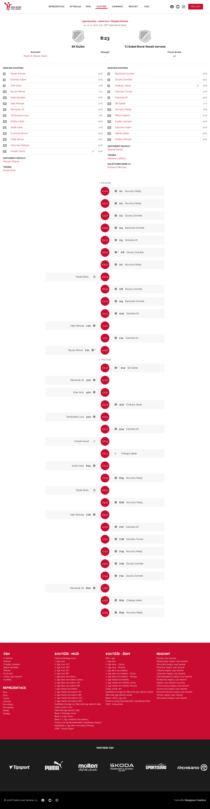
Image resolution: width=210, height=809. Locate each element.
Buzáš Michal (17, 91)
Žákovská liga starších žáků (67, 710)
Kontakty (8, 679)
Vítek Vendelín (17, 97)
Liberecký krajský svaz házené (171, 673)
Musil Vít (28, 56)
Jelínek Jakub (122, 133)
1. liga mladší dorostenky (117, 679)
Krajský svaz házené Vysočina (171, 683)
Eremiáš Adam (18, 79)
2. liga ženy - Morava (115, 667)
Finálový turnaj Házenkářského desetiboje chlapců (78, 722)
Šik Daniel (120, 103)
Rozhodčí (8, 673)
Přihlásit (196, 6)
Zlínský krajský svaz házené (170, 695)
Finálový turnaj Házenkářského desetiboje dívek (128, 701)
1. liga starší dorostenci (65, 676)
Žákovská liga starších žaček (119, 695)
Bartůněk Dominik (124, 73)
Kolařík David (17, 151)
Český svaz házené (13, 676)
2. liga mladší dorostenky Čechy (121, 683)
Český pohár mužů (63, 707)
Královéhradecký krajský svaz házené (174, 676)
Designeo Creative (195, 800)
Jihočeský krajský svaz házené (171, 664)
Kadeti (6, 710)
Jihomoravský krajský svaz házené (173, 686)
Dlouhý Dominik (123, 79)
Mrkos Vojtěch (122, 115)
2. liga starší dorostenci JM (67, 683)
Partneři (7, 670)
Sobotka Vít (121, 97)
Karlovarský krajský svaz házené (172, 698)
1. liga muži (60, 661)
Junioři (6, 698)
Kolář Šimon (17, 139)
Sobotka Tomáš (123, 91)
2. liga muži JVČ (62, 664)
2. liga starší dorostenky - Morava (121, 676)
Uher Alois (15, 85)
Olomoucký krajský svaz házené (172, 689)
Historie (7, 661)
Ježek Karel (16, 127)
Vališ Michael (17, 103)
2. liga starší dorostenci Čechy (69, 679)
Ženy (5, 695)
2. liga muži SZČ (62, 667)
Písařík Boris (9, 170)
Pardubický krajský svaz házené (171, 679)
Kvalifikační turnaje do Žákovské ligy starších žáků (78, 704)
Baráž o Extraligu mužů (65, 713)
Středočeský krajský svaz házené (172, 661)
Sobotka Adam (123, 127)
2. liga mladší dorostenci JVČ (68, 698)
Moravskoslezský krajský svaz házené (174, 692)
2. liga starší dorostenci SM (67, 686)
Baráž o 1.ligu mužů (64, 716)
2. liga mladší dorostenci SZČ (68, 701)
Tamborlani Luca (19, 115)
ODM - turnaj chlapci (64, 728)
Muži (5, 692)
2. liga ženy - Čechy (115, 664)
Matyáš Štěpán (11, 161)
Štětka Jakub (17, 121)
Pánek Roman (18, 73)
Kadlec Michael (123, 139)
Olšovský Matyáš (19, 145)
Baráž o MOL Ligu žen (116, 698)
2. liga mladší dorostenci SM (68, 695)
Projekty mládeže (12, 664)
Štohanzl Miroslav (117, 167)
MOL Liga (110, 658)
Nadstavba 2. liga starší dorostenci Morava (74, 725)
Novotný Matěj (123, 109)
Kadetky (6, 713)
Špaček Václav (115, 149)
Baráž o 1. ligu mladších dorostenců (71, 719)
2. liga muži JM (62, 670)
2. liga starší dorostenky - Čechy (121, 673)
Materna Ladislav (116, 158)
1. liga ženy (111, 661)
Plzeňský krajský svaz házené (170, 667)
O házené (8, 658)
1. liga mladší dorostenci (66, 689)
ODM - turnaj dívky (114, 704)
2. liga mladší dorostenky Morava (121, 686)
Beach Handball (11, 667)
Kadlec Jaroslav (123, 121)
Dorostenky (8, 707)
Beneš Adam (40, 56)
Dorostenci (8, 704)
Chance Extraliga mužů (65, 658)
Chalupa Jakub (123, 85)
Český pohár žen (113, 689)
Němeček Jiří (17, 109)
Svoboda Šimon (19, 133)
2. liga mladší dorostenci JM (68, 692)
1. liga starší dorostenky (117, 670)
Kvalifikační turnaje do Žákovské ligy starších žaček (129, 692)
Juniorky (7, 701)
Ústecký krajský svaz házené (170, 670)
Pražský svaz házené (166, 658)
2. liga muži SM (62, 673)
